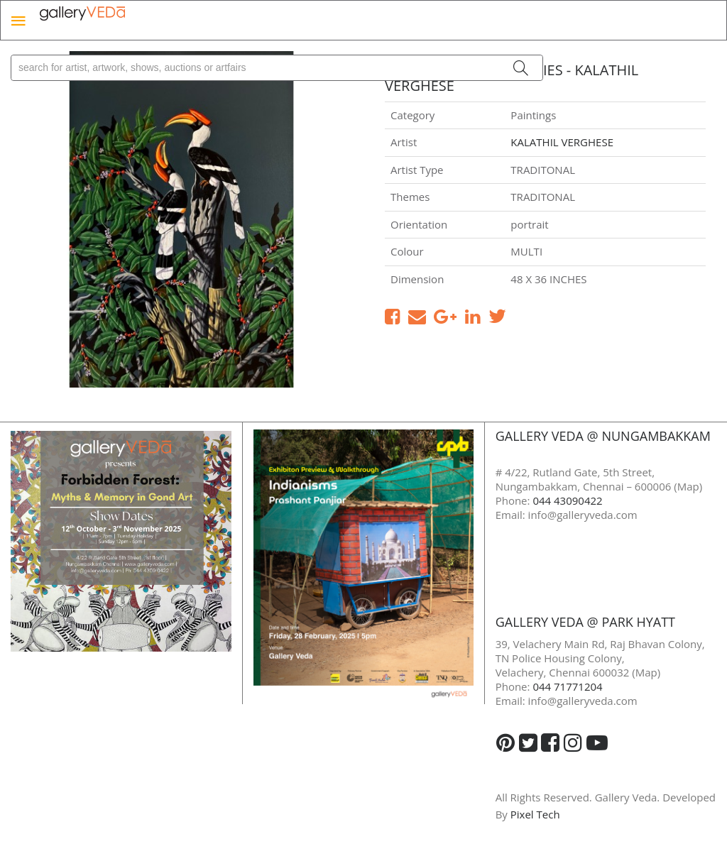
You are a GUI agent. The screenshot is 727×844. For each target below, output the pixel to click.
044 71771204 (567, 686)
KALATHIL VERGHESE (561, 142)
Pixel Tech (535, 814)
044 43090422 (567, 500)
